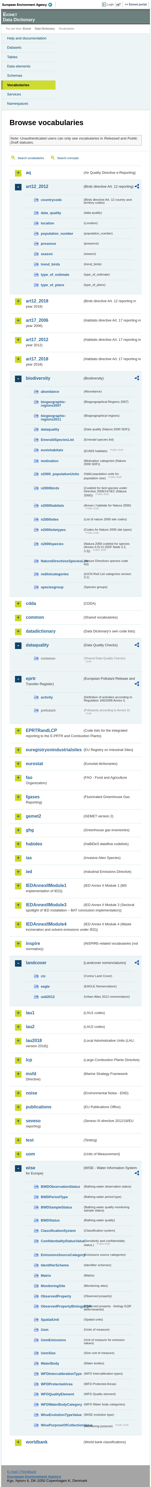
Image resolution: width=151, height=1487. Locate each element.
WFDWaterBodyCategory (61, 1404)
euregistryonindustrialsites (54, 749)
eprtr (31, 678)
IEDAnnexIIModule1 (46, 885)
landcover (36, 962)
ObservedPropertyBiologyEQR (62, 1306)
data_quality (51, 213)
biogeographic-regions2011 (53, 417)
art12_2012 (37, 186)
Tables (12, 57)
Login (110, 4)
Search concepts (68, 158)
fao (29, 777)
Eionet (27, 28)
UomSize (48, 1353)
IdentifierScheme (55, 1265)
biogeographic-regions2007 (53, 403)
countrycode (51, 200)
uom (30, 1154)
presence (48, 244)
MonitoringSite (53, 1286)
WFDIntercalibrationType (61, 1374)
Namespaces (17, 103)
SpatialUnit (50, 1320)
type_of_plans (52, 285)
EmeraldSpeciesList (57, 440)
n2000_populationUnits (60, 474)
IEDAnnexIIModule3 (46, 904)
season (47, 254)
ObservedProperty (56, 1296)
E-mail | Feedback (21, 1472)
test (29, 1140)
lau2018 (34, 1040)
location (47, 223)
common (35, 617)
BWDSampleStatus (56, 1207)
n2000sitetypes (53, 530)
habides (34, 844)
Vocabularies (18, 85)
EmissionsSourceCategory (62, 1255)
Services (14, 94)
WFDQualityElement (57, 1394)
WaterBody (50, 1363)
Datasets (14, 47)
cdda (31, 603)
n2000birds (50, 488)
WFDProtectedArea (57, 1384)
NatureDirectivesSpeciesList (62, 561)
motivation (49, 461)
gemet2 (33, 816)
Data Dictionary (45, 28)
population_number (57, 233)
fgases (33, 796)
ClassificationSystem (58, 1231)
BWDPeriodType (54, 1197)
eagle (45, 986)
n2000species (52, 544)
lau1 (30, 1012)
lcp (29, 1060)
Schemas (14, 75)
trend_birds (50, 264)
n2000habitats (52, 505)
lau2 (30, 1026)
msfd (31, 1073)
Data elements (18, 66)
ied (29, 871)
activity (47, 697)
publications (38, 1107)
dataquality (50, 429)
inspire (33, 943)
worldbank (37, 1442)
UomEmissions (53, 1340)
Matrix (46, 1275)
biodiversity (38, 378)
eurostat (34, 763)
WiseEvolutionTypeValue (61, 1415)
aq (28, 172)
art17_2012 (37, 339)
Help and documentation (27, 38)
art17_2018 (37, 359)
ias (29, 857)
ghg (30, 830)
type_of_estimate (55, 275)
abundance (50, 391)
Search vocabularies (31, 158)
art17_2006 (37, 320)
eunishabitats (52, 450)
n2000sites (49, 519)
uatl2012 (48, 997)
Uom (44, 1330)
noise (31, 1093)
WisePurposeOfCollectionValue (62, 1425)
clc (43, 976)
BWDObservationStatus (60, 1187)
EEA (29, 4)
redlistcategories (55, 574)
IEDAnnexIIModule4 (46, 924)
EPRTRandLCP (41, 730)
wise (30, 1168)
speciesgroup (52, 587)
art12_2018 (37, 301)
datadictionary (41, 631)
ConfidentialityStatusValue (62, 1241)
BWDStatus (50, 1220)
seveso (33, 1120)
